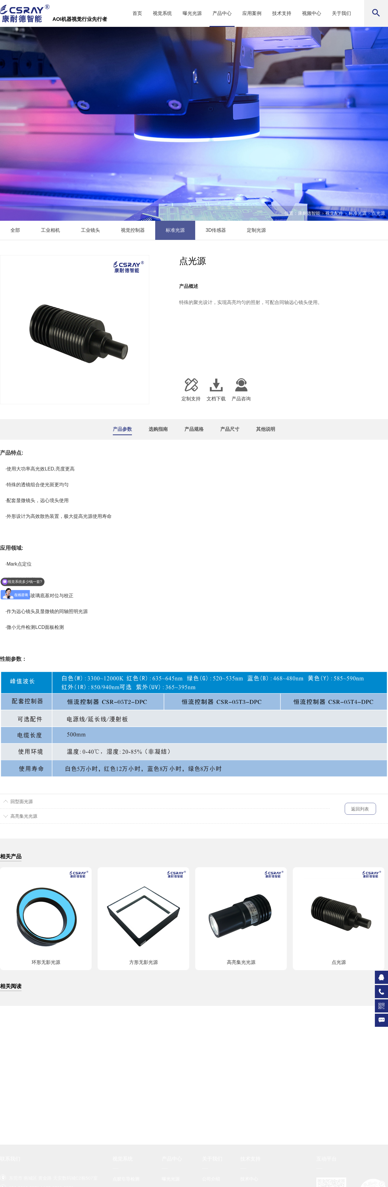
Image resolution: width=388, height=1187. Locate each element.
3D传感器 (216, 230)
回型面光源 (21, 801)
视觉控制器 (133, 230)
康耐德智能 (309, 213)
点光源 (378, 213)
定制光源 (256, 230)
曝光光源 (192, 13)
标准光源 (358, 213)
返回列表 (360, 808)
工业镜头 (90, 230)
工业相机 (50, 230)
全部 (15, 230)
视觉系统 (162, 13)
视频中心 (311, 13)
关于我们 (341, 13)
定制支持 (191, 389)
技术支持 (281, 13)
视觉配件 (334, 213)
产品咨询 (241, 389)
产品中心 (222, 13)
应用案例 (251, 13)
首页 (137, 13)
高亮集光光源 (23, 816)
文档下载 (216, 389)
